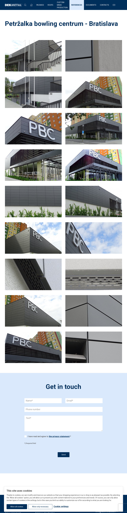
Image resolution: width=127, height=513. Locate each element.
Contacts (104, 5)
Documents (91, 5)
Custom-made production (62, 5)
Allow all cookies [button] (16, 507)
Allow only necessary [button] (40, 507)
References (76, 5)
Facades (40, 5)
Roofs (50, 5)
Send (64, 455)
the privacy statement (59, 436)
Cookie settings (61, 506)
